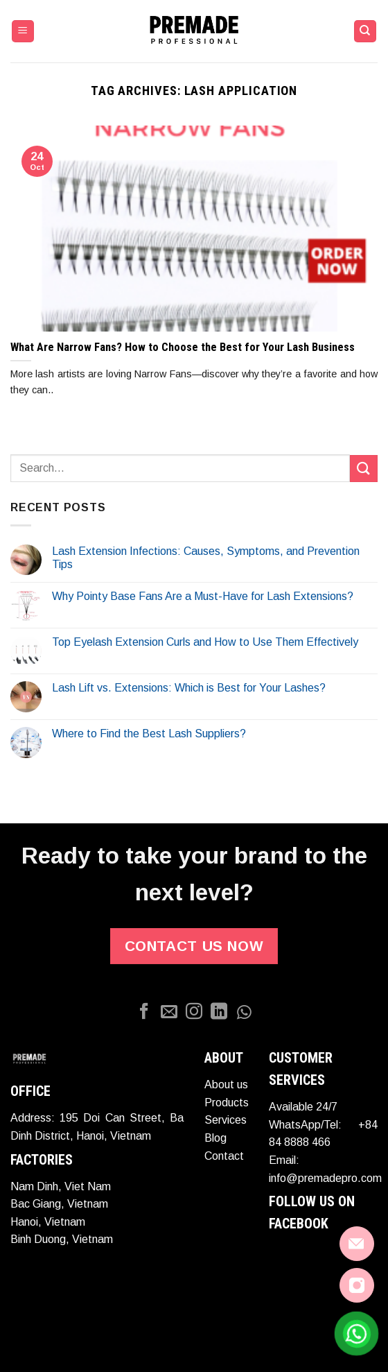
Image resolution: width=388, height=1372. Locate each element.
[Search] (365, 31)
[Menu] (23, 31)
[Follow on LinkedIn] (219, 1012)
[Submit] (364, 468)
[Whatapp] (244, 1012)
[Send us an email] (169, 1012)
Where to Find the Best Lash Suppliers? (149, 733)
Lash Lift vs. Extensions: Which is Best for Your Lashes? (189, 688)
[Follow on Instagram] (194, 1012)
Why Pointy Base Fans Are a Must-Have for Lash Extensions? (202, 596)
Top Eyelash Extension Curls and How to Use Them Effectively (205, 642)
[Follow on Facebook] (144, 1012)
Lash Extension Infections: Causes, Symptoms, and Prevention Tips (206, 557)
